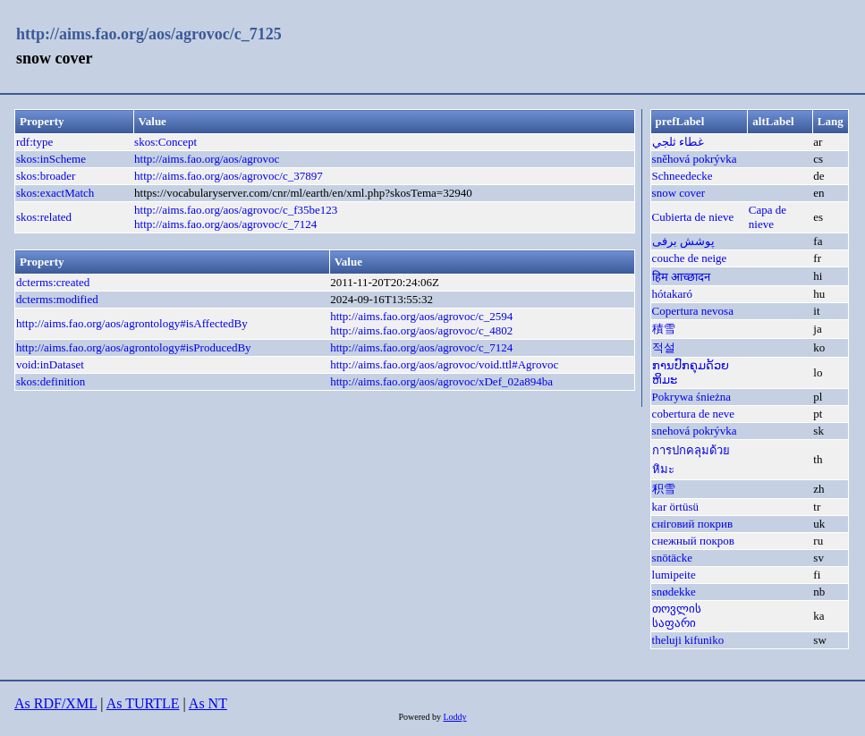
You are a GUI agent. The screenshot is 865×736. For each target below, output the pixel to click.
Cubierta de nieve (693, 217)
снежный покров (693, 540)
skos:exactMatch (55, 192)
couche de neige (689, 258)
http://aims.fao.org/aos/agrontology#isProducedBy (133, 347)
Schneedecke (682, 175)
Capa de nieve (767, 217)
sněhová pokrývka (694, 158)
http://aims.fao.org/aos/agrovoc (206, 158)
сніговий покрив (693, 523)
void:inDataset (50, 364)
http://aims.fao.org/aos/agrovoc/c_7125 (149, 34)
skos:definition (50, 381)
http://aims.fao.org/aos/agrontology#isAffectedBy (132, 323)
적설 (663, 347)
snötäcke (672, 557)
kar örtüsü (675, 506)
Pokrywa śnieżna (691, 396)
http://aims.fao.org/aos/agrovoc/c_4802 (421, 330)
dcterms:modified (57, 299)
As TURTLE (143, 703)
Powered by (420, 717)
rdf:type (34, 141)
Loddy (454, 717)
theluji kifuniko (688, 640)
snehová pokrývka (694, 430)
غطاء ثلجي (678, 141)
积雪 (663, 488)
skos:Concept (165, 141)
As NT (208, 703)
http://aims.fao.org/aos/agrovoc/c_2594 (421, 316)
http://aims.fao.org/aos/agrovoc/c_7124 (225, 224)
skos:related (44, 217)
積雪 (663, 328)
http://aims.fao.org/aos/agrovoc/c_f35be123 (235, 209)
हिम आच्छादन (681, 276)
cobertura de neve (693, 413)
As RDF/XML (55, 703)
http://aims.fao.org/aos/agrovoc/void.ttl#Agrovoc (444, 364)
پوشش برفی (683, 241)
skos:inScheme (51, 158)
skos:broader (45, 175)
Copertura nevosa (693, 310)
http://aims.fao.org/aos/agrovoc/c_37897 (228, 175)
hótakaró (672, 293)
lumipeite (674, 574)
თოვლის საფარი (676, 616)
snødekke (674, 591)
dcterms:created (52, 282)
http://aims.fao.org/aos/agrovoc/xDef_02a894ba (441, 381)
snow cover (679, 192)
